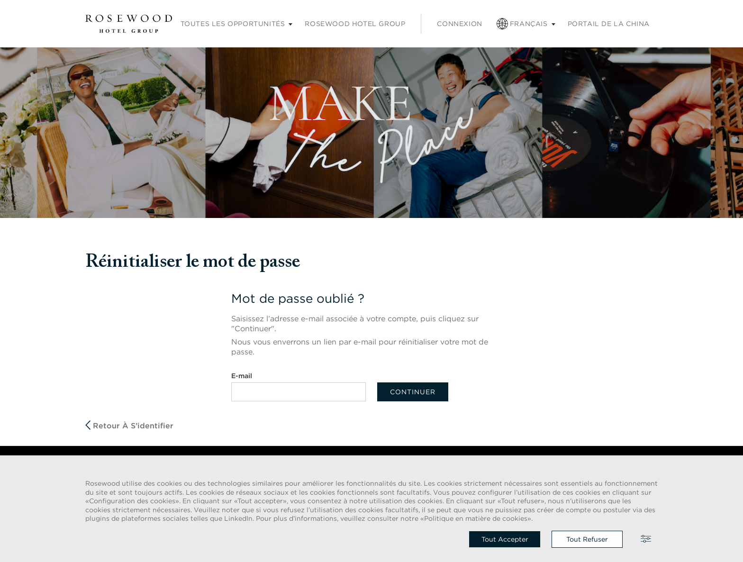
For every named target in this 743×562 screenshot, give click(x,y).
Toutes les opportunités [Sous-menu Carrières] (233, 23)
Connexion (459, 23)
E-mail (241, 376)
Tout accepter (504, 539)
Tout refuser (587, 539)
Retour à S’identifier (129, 425)
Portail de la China (609, 23)
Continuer (412, 392)
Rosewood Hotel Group (355, 23)
